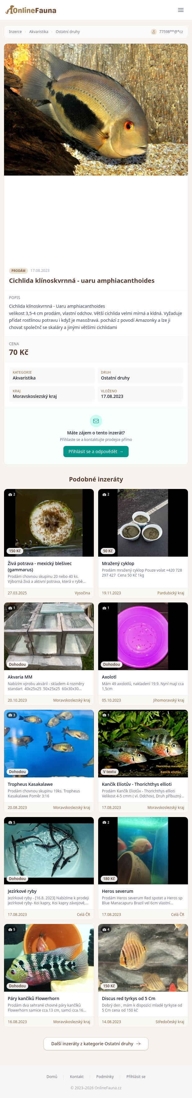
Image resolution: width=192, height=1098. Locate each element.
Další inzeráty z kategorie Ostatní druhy (96, 1044)
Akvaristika (38, 31)
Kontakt (77, 1076)
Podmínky (105, 1076)
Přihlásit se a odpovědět (95, 451)
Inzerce (15, 31)
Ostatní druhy (68, 31)
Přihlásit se (135, 1076)
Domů (52, 1076)
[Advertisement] (96, 219)
